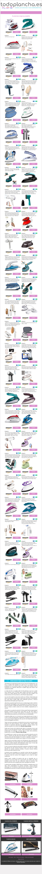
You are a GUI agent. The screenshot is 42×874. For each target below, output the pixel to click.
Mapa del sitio (21, 859)
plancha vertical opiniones (31, 821)
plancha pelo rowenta (11, 821)
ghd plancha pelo (31, 839)
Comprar (16, 31)
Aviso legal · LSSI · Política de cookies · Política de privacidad (20, 857)
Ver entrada (13, 784)
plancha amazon (11, 839)
